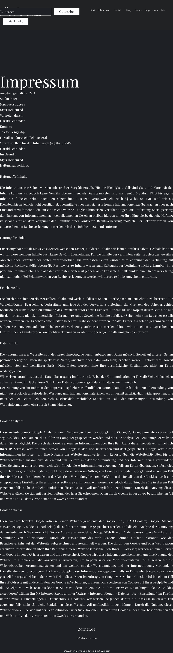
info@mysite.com (87, 638)
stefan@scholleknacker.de (29, 138)
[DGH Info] (15, 21)
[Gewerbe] (66, 11)
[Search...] (24, 12)
